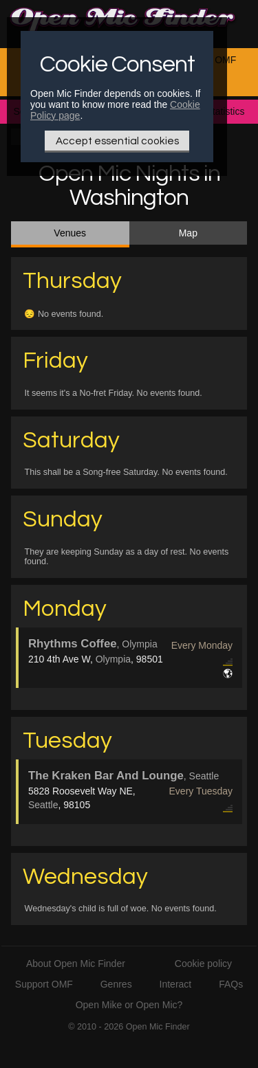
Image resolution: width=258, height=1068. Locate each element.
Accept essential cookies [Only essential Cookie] (117, 140)
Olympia (113, 659)
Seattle (43, 804)
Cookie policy (203, 963)
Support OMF (44, 984)
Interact (176, 984)
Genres (116, 984)
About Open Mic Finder (75, 963)
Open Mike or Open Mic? (129, 1004)
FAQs (231, 984)
